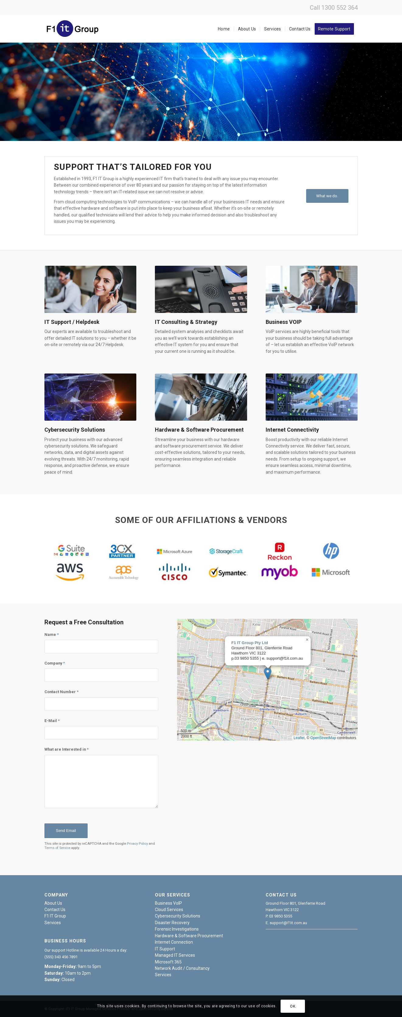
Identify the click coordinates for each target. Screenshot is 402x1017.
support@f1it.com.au (288, 923)
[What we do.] (327, 196)
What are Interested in (66, 749)
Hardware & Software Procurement (189, 935)
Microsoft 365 (168, 961)
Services (52, 922)
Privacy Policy (137, 844)
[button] (267, 673)
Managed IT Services (175, 955)
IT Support (165, 948)
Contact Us (54, 909)
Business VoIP (168, 903)
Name (51, 634)
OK (292, 1006)
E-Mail (52, 720)
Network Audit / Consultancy (182, 968)
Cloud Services (169, 909)
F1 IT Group (55, 916)
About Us (53, 903)
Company (54, 663)
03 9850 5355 (280, 916)
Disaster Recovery (172, 922)
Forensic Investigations (177, 929)
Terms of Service (57, 848)
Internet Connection (174, 942)
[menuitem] (224, 29)
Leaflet (299, 738)
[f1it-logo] (73, 29)
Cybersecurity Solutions (177, 916)
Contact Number (61, 691)
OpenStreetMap (323, 738)
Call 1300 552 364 (334, 7)
